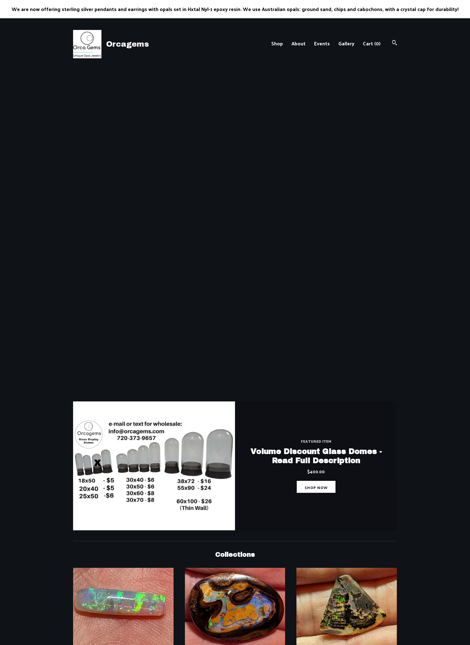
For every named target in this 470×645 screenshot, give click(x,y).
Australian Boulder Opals (235, 327)
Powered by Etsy (341, 608)
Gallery (346, 43)
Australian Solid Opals (123, 327)
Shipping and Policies (179, 608)
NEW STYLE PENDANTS (123, 517)
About (298, 43)
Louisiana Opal (235, 517)
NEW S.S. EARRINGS (346, 517)
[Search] (394, 43)
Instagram (251, 600)
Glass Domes (346, 422)
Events (322, 43)
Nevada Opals (346, 327)
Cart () (372, 43)
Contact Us (168, 615)
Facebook (251, 592)
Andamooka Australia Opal (123, 422)
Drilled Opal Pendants (235, 422)
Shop (277, 43)
